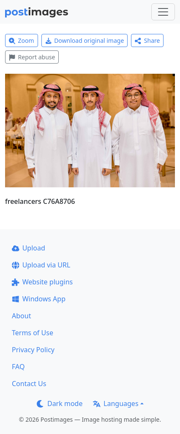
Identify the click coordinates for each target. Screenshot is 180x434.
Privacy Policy (33, 349)
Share (147, 40)
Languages (115, 403)
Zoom (21, 40)
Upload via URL (41, 265)
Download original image (84, 40)
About (21, 315)
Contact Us (29, 383)
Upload (28, 248)
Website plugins (42, 282)
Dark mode (59, 403)
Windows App (38, 298)
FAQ (18, 366)
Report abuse (32, 57)
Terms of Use (32, 332)
